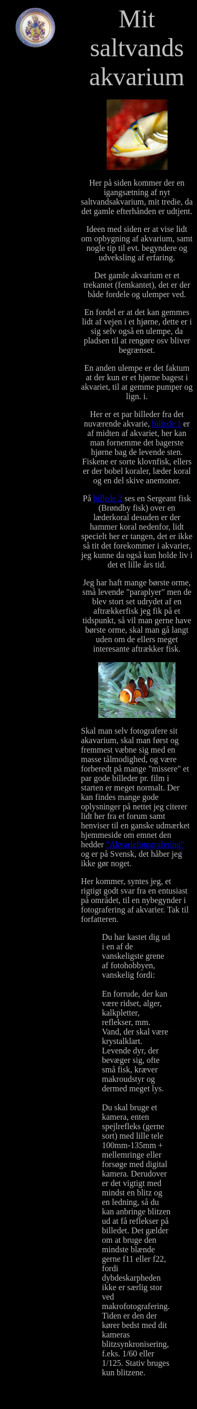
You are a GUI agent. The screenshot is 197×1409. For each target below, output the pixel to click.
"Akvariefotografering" (145, 844)
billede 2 (108, 498)
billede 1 (166, 423)
